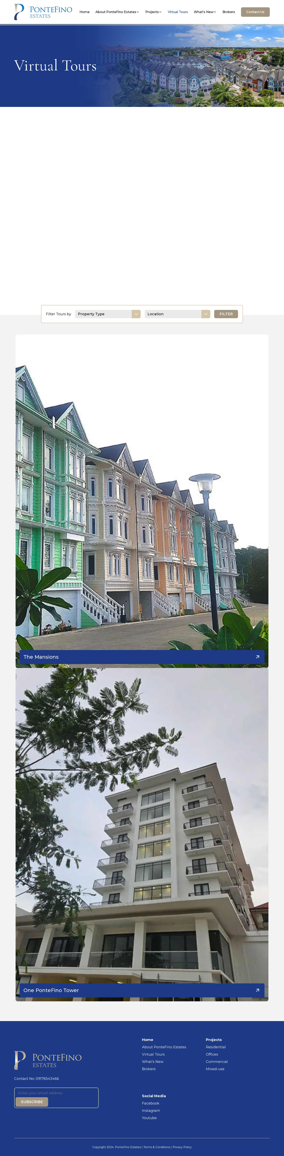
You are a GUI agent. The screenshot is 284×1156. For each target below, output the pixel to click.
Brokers (228, 12)
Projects (153, 12)
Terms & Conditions (156, 1147)
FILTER (226, 314)
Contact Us (255, 12)
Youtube (149, 1118)
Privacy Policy (182, 1147)
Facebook (150, 1103)
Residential (216, 1047)
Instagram (151, 1110)
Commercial (217, 1062)
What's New (205, 12)
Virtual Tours (178, 12)
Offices (212, 1054)
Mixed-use (215, 1069)
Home (84, 12)
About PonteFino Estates (117, 12)
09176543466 (47, 1079)
